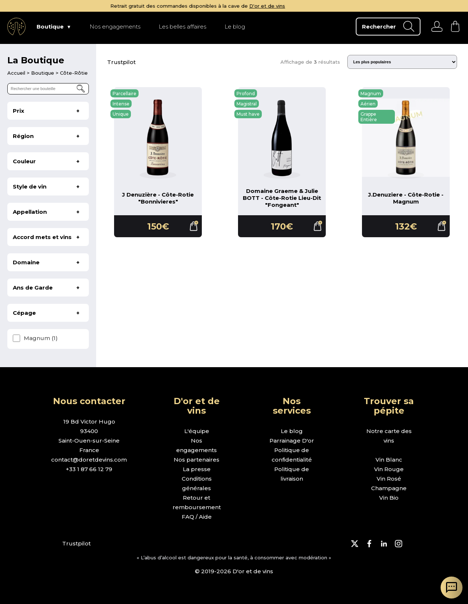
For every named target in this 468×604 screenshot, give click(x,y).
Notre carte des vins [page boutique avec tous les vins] (389, 436)
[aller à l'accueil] (16, 26)
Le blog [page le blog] (292, 431)
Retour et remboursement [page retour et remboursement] (197, 502)
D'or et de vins (303, 6)
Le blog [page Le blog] (234, 26)
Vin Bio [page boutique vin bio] (389, 497)
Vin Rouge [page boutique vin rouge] (389, 469)
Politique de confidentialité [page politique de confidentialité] (292, 455)
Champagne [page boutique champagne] (389, 488)
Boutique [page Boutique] (50, 26)
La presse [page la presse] (197, 469)
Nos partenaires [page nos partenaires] (196, 459)
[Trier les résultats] (402, 62)
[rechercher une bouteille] (48, 88)
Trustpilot (121, 62)
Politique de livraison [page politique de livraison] (291, 474)
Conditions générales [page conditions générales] (197, 483)
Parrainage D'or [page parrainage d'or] (291, 440)
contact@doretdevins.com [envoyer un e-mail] (89, 459)
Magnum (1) (41, 338)
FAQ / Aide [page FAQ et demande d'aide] (197, 516)
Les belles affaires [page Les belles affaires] (182, 26)
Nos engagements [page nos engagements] (196, 445)
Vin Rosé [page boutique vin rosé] (389, 478)
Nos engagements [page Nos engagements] (115, 26)
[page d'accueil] (17, 73)
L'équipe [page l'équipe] (196, 431)
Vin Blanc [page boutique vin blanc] (388, 459)
